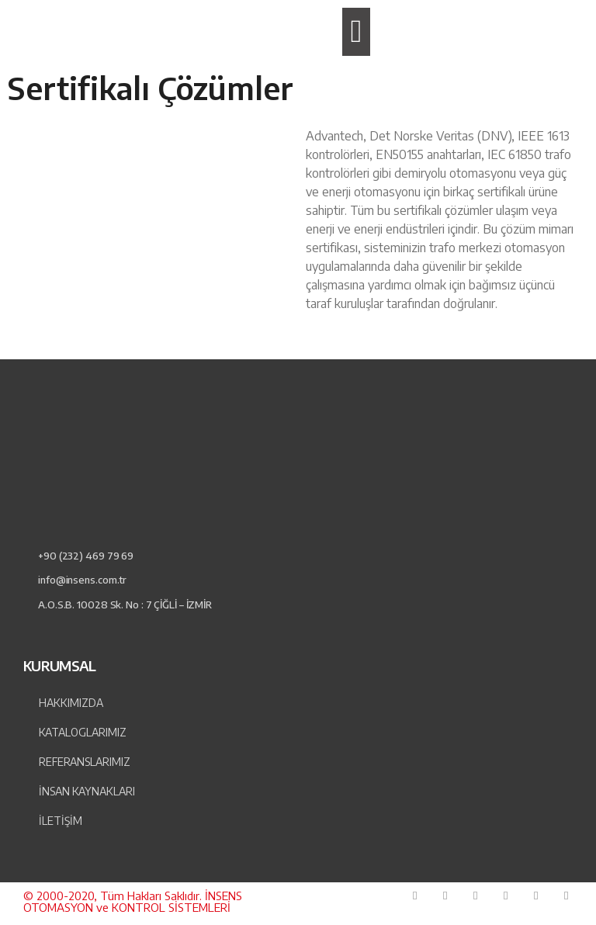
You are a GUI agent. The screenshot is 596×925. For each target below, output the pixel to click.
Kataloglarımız (82, 732)
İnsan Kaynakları (87, 791)
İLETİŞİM (60, 820)
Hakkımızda (71, 702)
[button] (355, 32)
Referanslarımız (84, 761)
